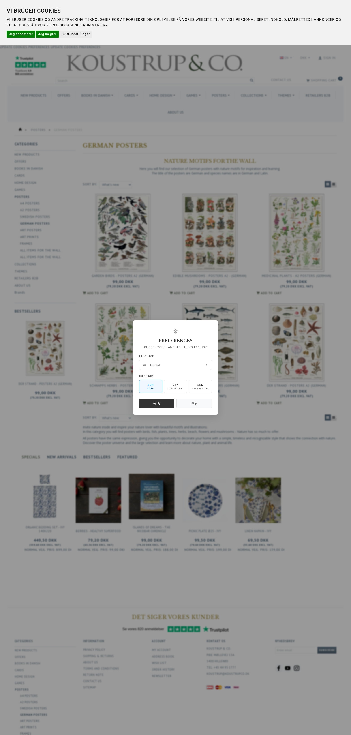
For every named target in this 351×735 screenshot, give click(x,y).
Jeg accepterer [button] (21, 34)
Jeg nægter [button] (47, 34)
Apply (156, 403)
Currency (146, 376)
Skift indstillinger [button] (76, 34)
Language (146, 356)
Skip (194, 403)
